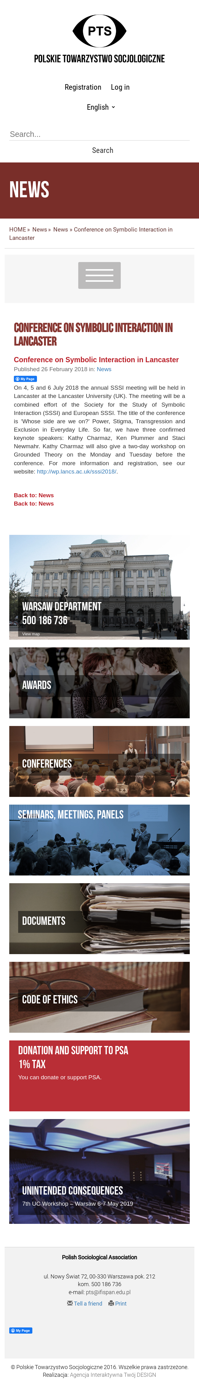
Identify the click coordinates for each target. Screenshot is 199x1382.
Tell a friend (84, 1303)
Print (117, 1303)
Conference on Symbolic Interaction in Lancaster (96, 360)
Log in (120, 87)
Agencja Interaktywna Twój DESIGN (113, 1375)
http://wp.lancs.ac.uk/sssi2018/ (76, 471)
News (39, 229)
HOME (17, 229)
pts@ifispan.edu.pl (108, 1292)
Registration (83, 87)
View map (31, 634)
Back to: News (34, 495)
